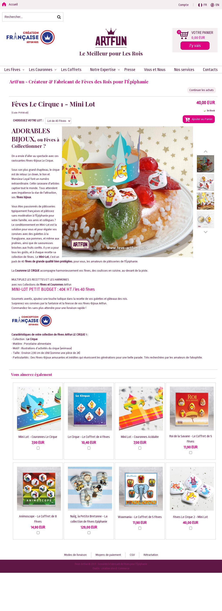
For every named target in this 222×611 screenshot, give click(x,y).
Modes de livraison (75, 554)
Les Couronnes (40, 69)
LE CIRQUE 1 (80, 334)
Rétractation (151, 554)
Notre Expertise (103, 69)
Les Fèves (12, 69)
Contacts (210, 69)
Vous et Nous (154, 69)
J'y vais (195, 45)
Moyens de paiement (108, 554)
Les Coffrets (71, 69)
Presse (129, 69)
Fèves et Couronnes (51, 284)
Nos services (184, 69)
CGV (132, 554)
